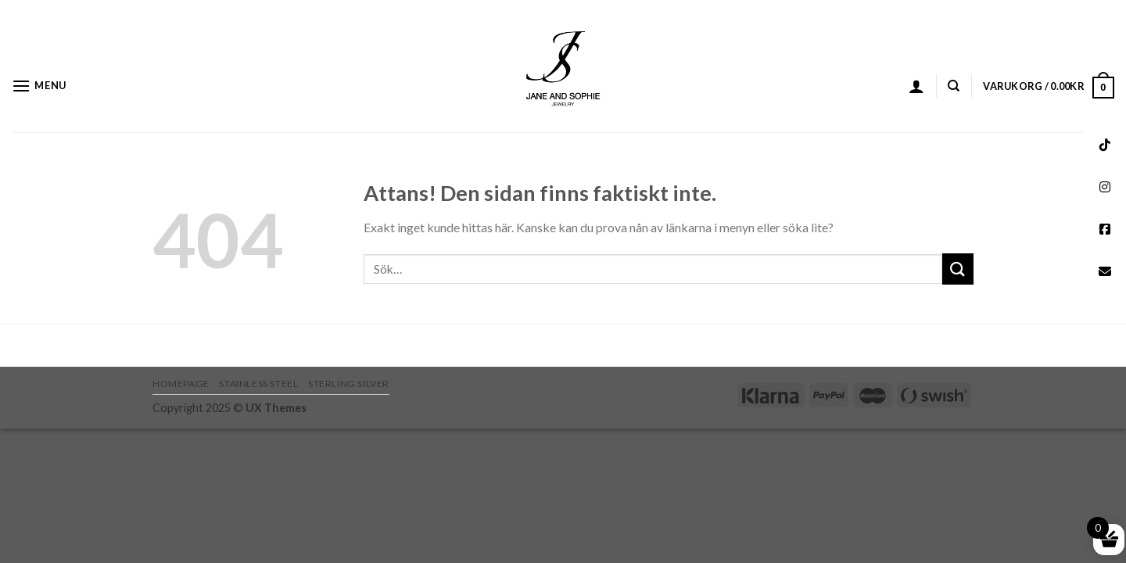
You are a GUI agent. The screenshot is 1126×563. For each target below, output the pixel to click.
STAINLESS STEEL (258, 383)
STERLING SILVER (348, 383)
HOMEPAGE (181, 383)
